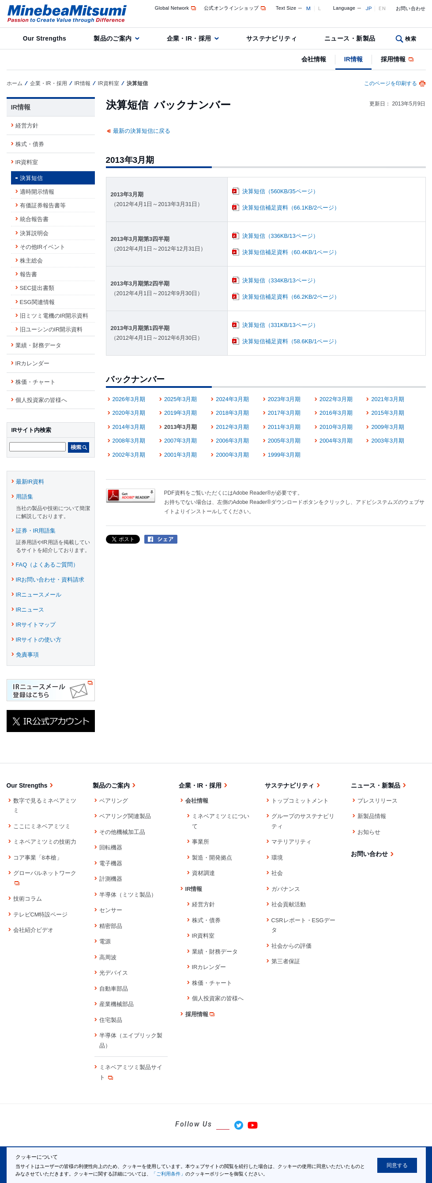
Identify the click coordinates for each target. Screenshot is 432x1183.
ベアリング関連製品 (125, 816)
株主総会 (31, 260)
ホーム (15, 83)
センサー (110, 910)
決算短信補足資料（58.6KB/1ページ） (291, 341)
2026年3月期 (129, 399)
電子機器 (110, 863)
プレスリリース (377, 800)
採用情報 (398, 59)
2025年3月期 (180, 399)
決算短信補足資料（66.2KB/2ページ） (291, 296)
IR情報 (353, 59)
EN (382, 8)
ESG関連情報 (37, 302)
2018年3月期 (232, 412)
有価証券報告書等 (43, 205)
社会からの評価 (291, 946)
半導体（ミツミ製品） (128, 894)
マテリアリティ (291, 841)
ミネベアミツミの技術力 (44, 841)
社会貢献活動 (288, 904)
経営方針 (26, 125)
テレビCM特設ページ (40, 914)
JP (368, 8)
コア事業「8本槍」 (37, 857)
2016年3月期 (336, 412)
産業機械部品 (116, 1004)
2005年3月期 (284, 440)
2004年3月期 (336, 440)
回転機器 (110, 847)
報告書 (28, 274)
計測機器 (110, 878)
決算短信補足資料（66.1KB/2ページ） (291, 207)
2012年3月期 (232, 427)
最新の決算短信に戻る (141, 131)
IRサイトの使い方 (39, 639)
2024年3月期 (232, 399)
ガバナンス (285, 889)
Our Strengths (44, 38)
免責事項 (27, 654)
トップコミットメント (300, 800)
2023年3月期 (284, 399)
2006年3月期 (232, 440)
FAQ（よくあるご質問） (47, 564)
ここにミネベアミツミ (42, 826)
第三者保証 (285, 961)
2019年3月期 (180, 412)
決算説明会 (34, 233)
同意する (397, 1165)
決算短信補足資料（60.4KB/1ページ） (291, 252)
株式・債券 (29, 144)
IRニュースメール (39, 594)
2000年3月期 (232, 454)
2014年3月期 (129, 427)
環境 (277, 857)
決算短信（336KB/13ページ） (280, 236)
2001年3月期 (180, 454)
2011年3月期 (284, 427)
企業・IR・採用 (189, 38)
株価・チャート (35, 382)
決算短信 (31, 178)
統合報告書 (34, 219)
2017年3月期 (284, 412)
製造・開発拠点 (212, 857)
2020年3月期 (129, 412)
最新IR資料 (30, 481)
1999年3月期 (284, 454)
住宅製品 (110, 1020)
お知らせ (368, 832)
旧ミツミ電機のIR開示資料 (54, 315)
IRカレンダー (32, 363)
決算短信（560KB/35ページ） (280, 191)
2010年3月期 (336, 427)
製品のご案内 (113, 38)
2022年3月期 (336, 399)
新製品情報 (371, 816)
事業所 (200, 841)
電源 (105, 941)
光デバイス (113, 972)
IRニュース (30, 609)
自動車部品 (113, 988)
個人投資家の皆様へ (41, 400)
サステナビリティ (271, 38)
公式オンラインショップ (235, 8)
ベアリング (113, 800)
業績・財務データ (38, 345)
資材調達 (203, 873)
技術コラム (27, 898)
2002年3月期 (129, 454)
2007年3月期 (180, 440)
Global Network (176, 8)
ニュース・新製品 (349, 38)
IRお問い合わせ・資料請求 (50, 579)
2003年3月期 (387, 440)
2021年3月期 (387, 399)
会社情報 (313, 59)
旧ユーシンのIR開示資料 (51, 329)
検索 (410, 39)
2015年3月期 (387, 412)
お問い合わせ (411, 8)
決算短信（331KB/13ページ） (280, 325)
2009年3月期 (387, 427)
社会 (277, 873)
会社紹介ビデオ (33, 930)
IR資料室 (108, 83)
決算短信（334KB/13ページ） (280, 280)
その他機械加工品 (122, 832)
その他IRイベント (43, 247)
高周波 (107, 957)
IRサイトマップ (36, 624)
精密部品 (110, 926)
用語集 (24, 496)
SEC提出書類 (37, 288)
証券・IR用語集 (36, 530)
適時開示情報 (37, 191)
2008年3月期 (129, 440)
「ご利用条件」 (168, 1173)
